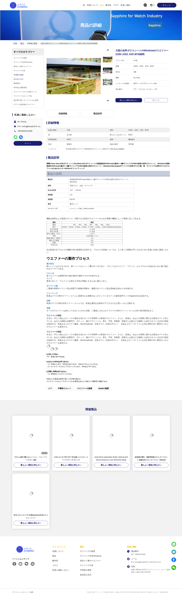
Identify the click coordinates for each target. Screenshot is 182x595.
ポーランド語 (52, 286)
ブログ (116, 5)
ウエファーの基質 (84, 388)
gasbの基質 (103, 388)
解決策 (108, 5)
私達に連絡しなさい (126, 5)
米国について (92, 5)
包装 (48, 308)
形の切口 (50, 264)
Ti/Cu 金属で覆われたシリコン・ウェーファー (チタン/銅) (30, 458)
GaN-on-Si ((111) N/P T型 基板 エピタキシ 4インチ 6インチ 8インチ (71, 458)
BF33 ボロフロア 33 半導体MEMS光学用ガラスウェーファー (31, 516)
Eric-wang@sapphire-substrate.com (34, 126)
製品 (102, 5)
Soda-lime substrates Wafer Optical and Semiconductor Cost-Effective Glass (111, 458)
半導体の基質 (32, 43)
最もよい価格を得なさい (130, 100)
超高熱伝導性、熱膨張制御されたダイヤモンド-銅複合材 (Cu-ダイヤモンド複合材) (151, 458)
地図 (31, 592)
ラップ (49, 278)
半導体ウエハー (64, 388)
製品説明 (97, 113)
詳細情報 (63, 113)
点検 (48, 301)
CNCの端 (50, 273)
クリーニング (52, 293)
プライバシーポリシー (20, 592)
